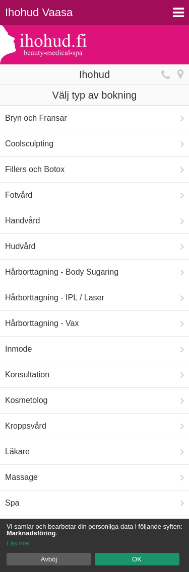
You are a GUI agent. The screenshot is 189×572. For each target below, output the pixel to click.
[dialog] (94, 545)
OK (137, 559)
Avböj (49, 559)
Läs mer (18, 543)
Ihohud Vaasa (39, 12)
